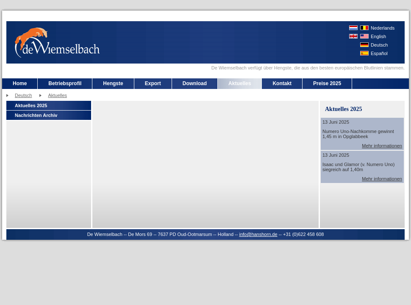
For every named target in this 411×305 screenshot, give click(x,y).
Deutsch (379, 44)
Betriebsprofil (64, 83)
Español (379, 53)
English (378, 36)
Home (20, 83)
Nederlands (382, 27)
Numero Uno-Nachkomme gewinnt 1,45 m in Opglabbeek (358, 134)
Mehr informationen (382, 145)
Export (153, 83)
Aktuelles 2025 (31, 105)
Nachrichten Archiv (36, 115)
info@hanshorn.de (258, 234)
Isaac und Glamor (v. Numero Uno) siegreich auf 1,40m (358, 167)
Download (195, 83)
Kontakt (282, 83)
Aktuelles (239, 83)
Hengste (113, 83)
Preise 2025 (327, 83)
